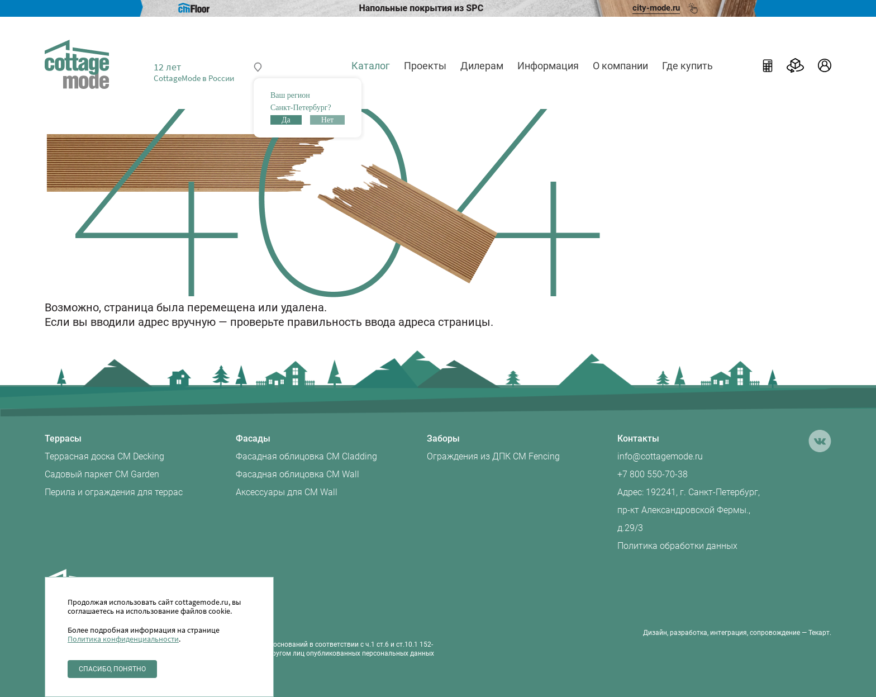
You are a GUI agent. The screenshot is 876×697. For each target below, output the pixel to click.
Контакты (638, 438)
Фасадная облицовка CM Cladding (306, 456)
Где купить (687, 66)
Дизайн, (655, 633)
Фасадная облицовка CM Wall (297, 474)
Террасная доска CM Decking (104, 456)
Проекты (425, 66)
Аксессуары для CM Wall (286, 492)
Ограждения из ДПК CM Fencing (493, 456)
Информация (548, 66)
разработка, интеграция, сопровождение (735, 633)
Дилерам (481, 66)
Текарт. (819, 633)
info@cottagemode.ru (660, 456)
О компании (620, 66)
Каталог (370, 66)
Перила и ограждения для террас (114, 492)
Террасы (63, 438)
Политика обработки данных (677, 545)
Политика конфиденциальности (123, 639)
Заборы (443, 438)
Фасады (253, 438)
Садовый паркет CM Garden (102, 474)
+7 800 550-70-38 (652, 474)
